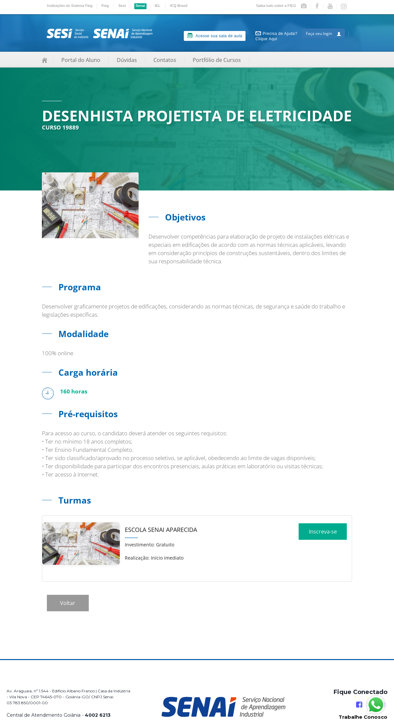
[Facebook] (359, 704)
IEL (157, 6)
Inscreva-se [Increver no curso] (323, 534)
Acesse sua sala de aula (214, 35)
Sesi (122, 6)
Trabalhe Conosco (363, 717)
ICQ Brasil (178, 6)
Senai (140, 6)
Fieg (105, 6)
